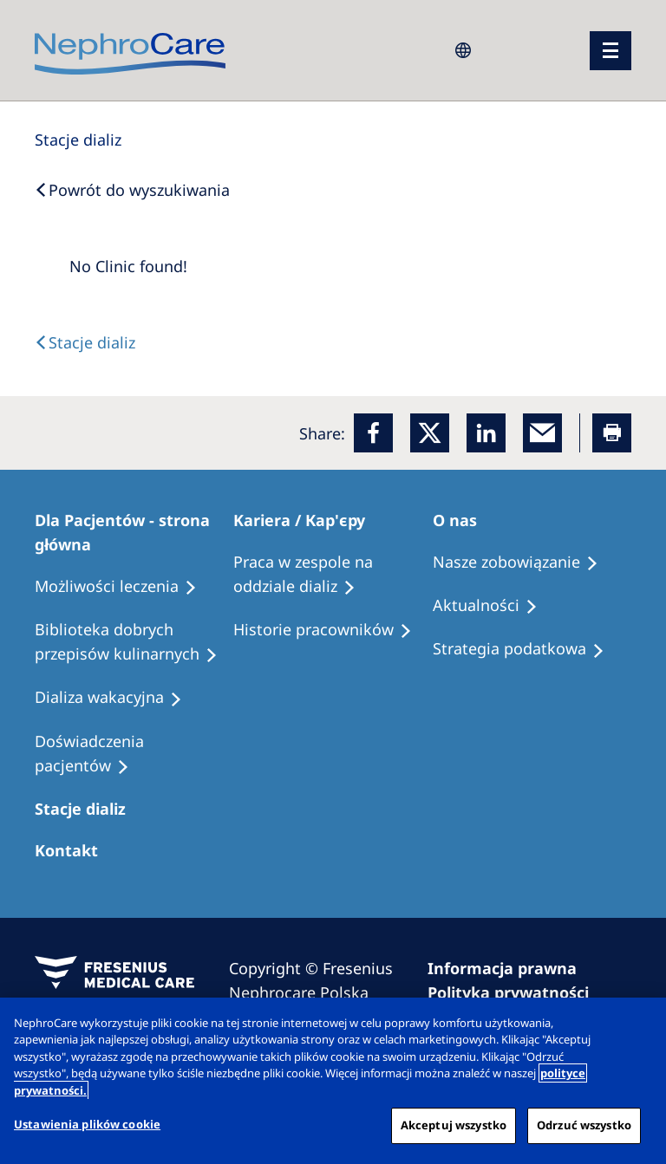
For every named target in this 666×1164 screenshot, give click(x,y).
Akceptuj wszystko (453, 1125)
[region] (333, 1081)
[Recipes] (134, 642)
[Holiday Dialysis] (116, 698)
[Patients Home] (134, 532)
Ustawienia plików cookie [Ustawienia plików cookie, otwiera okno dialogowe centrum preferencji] (87, 1124)
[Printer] (611, 432)
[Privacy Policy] (516, 992)
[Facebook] (373, 432)
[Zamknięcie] (638, 1025)
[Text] (85, 342)
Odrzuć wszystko (584, 1125)
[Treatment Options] (123, 587)
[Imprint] (510, 968)
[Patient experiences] (134, 754)
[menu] (610, 50)
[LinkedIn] (486, 432)
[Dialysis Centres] (78, 139)
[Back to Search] (132, 190)
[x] (429, 432)
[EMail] (542, 432)
